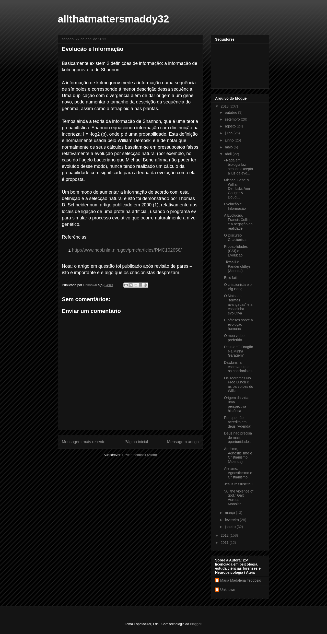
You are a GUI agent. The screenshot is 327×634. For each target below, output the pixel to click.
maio (229, 147)
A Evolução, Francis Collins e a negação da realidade (238, 221)
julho (229, 133)
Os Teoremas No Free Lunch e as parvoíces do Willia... (238, 384)
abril (228, 154)
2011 (225, 543)
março (230, 513)
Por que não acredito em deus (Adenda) (237, 422)
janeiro (231, 527)
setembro (233, 119)
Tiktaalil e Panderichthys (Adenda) (237, 266)
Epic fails (231, 278)
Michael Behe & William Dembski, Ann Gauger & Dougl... (237, 188)
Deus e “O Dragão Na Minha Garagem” (238, 351)
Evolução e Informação (235, 206)
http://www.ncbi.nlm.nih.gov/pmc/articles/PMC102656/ (127, 250)
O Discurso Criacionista (235, 237)
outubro (231, 112)
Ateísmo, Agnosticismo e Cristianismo (238, 472)
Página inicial (136, 442)
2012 (225, 535)
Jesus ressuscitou (238, 484)
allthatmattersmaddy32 (113, 19)
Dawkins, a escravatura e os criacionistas (238, 366)
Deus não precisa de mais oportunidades (238, 437)
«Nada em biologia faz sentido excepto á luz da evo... (238, 166)
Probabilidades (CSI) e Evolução (236, 250)
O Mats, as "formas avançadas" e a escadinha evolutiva (238, 304)
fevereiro (232, 520)
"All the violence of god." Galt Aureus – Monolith (238, 497)
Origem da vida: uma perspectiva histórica (236, 404)
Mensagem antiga (183, 442)
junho (230, 140)
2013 (225, 106)
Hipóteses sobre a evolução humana (238, 324)
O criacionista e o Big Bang (238, 287)
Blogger (195, 624)
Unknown (227, 590)
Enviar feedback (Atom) (139, 455)
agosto (231, 126)
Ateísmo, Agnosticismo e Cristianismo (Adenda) (238, 455)
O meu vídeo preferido (234, 338)
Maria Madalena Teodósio (240, 580)
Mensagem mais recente (84, 442)
